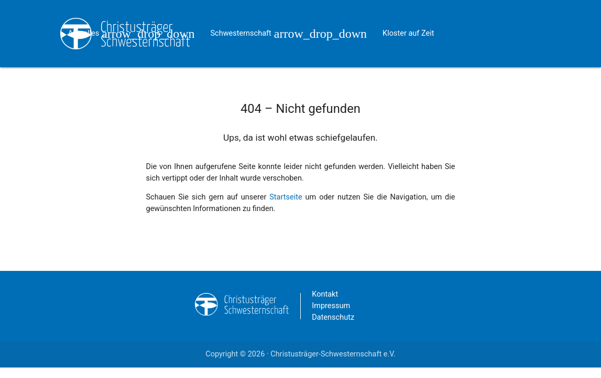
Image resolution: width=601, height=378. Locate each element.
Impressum (331, 305)
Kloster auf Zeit (408, 33)
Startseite (285, 197)
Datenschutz (333, 317)
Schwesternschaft (288, 20)
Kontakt (129, 87)
